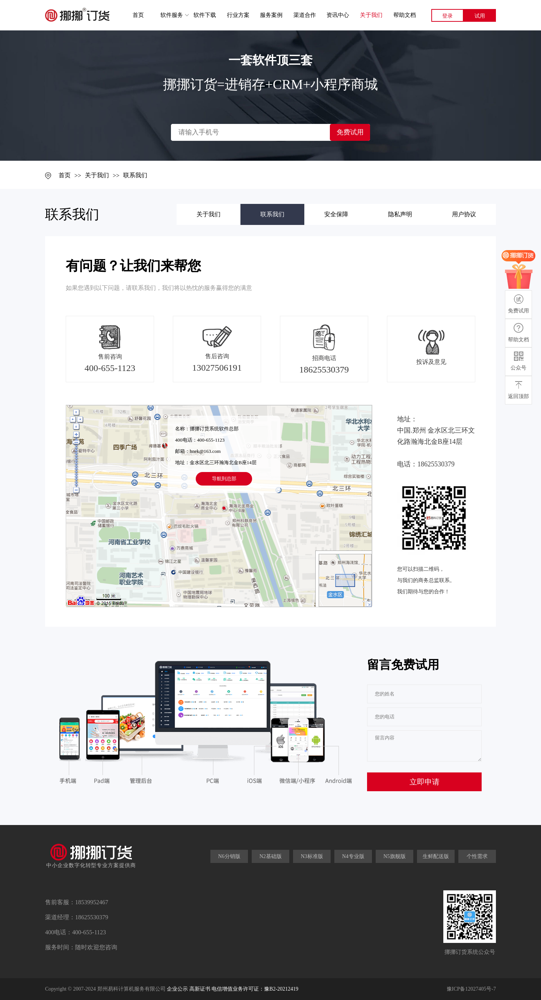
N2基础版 (270, 856)
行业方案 (238, 15)
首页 (138, 15)
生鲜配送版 (436, 856)
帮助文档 (404, 15)
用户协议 (464, 214)
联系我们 (135, 175)
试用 (480, 16)
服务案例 (271, 15)
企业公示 (177, 989)
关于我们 (371, 15)
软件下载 (204, 15)
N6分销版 (229, 856)
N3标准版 (312, 856)
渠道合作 (304, 15)
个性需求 (477, 856)
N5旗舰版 (394, 856)
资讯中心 (337, 15)
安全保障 (336, 214)
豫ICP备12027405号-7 (471, 989)
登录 (447, 16)
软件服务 (171, 15)
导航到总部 (224, 478)
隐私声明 (400, 214)
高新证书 (199, 989)
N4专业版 (353, 856)
